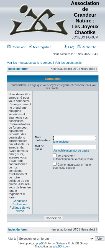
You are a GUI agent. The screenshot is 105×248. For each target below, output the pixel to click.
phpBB (40, 243)
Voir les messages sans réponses (29, 62)
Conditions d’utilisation (19, 202)
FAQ (69, 47)
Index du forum (18, 68)
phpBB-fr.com (61, 246)
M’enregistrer (40, 47)
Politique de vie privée (19, 209)
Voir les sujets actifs (68, 62)
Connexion (16, 47)
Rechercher (88, 47)
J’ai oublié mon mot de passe (71, 150)
